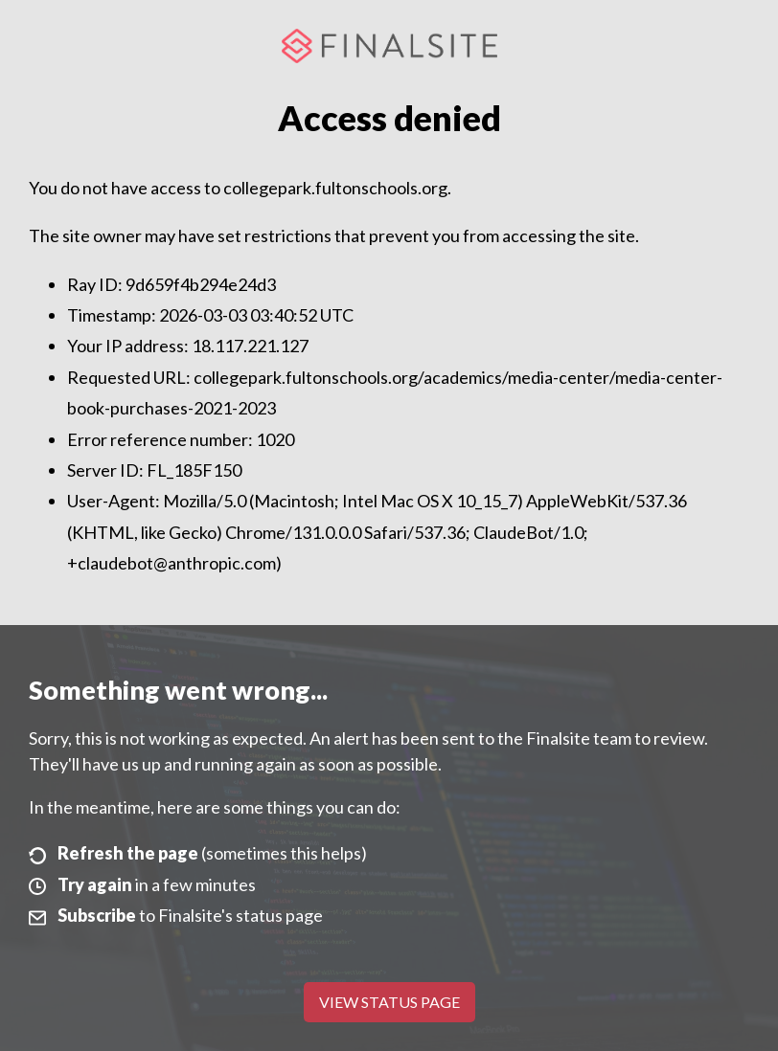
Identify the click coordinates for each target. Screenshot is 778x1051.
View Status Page (389, 1002)
